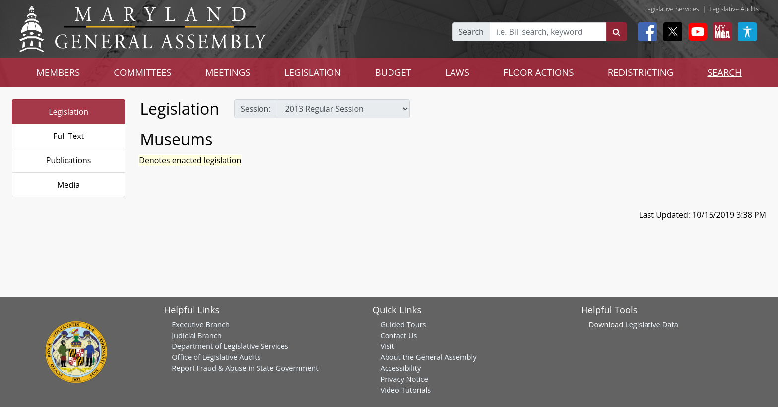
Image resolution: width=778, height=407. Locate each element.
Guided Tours (403, 324)
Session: (256, 108)
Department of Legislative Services (230, 346)
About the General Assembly (428, 357)
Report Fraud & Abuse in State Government (245, 368)
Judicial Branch (197, 335)
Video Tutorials (405, 390)
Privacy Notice (404, 379)
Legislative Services (671, 8)
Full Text (68, 136)
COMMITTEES (143, 72)
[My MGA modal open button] (720, 31)
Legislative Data (651, 324)
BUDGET (393, 72)
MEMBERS (58, 72)
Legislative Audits (734, 8)
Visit (387, 346)
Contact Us (398, 335)
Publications (68, 160)
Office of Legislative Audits (216, 357)
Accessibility (400, 368)
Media (68, 184)
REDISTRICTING (641, 72)
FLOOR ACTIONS (538, 72)
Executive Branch (201, 324)
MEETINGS (228, 72)
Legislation (68, 111)
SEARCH (724, 72)
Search (471, 31)
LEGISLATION (312, 72)
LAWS (457, 72)
